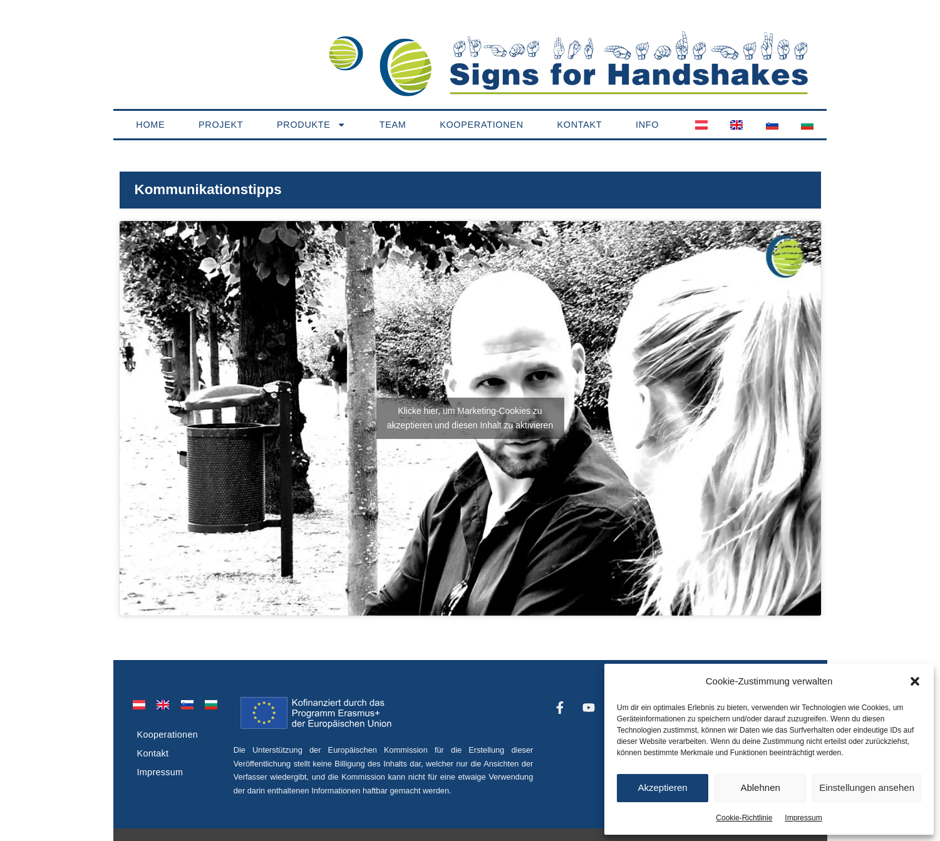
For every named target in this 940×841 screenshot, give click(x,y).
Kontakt (579, 125)
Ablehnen (760, 787)
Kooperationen (482, 125)
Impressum (803, 817)
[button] (915, 681)
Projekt (221, 125)
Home (150, 125)
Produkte (311, 124)
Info (647, 125)
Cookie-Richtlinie (744, 817)
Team (393, 125)
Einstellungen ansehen (866, 787)
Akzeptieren (662, 787)
